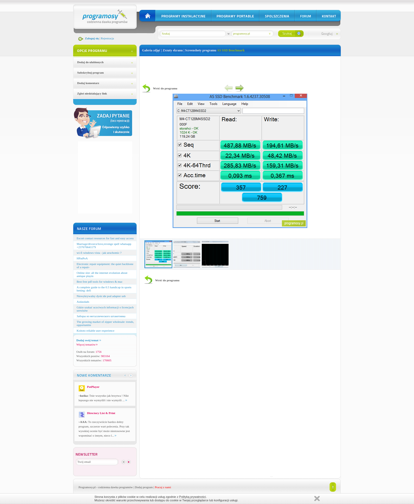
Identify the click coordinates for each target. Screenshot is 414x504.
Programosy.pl (87, 487)
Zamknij (317, 498)
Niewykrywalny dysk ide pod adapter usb (101, 296)
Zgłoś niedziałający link (92, 93)
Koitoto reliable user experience (95, 330)
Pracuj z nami (163, 487)
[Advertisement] (240, 68)
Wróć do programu (165, 88)
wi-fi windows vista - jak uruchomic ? (99, 252)
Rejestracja (107, 38)
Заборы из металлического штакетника (101, 316)
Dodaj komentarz (88, 83)
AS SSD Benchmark (230, 50)
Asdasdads (83, 301)
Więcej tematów (87, 344)
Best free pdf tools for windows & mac (99, 281)
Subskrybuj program (90, 72)
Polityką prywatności (192, 496)
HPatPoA (82, 258)
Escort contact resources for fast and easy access (105, 238)
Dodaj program (144, 487)
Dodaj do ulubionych (90, 62)
